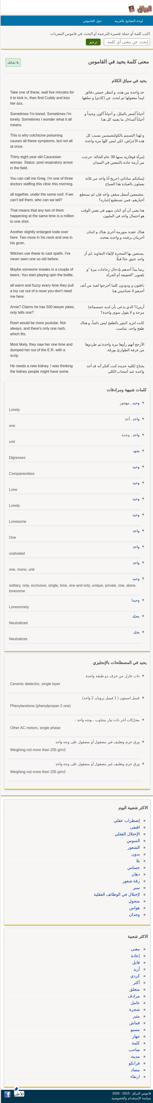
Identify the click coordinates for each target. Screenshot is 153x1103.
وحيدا (135, 600)
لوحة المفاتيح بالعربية (128, 21)
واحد (135, 419)
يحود (135, 451)
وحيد (135, 403)
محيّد (135, 616)
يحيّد (136, 632)
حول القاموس (91, 21)
